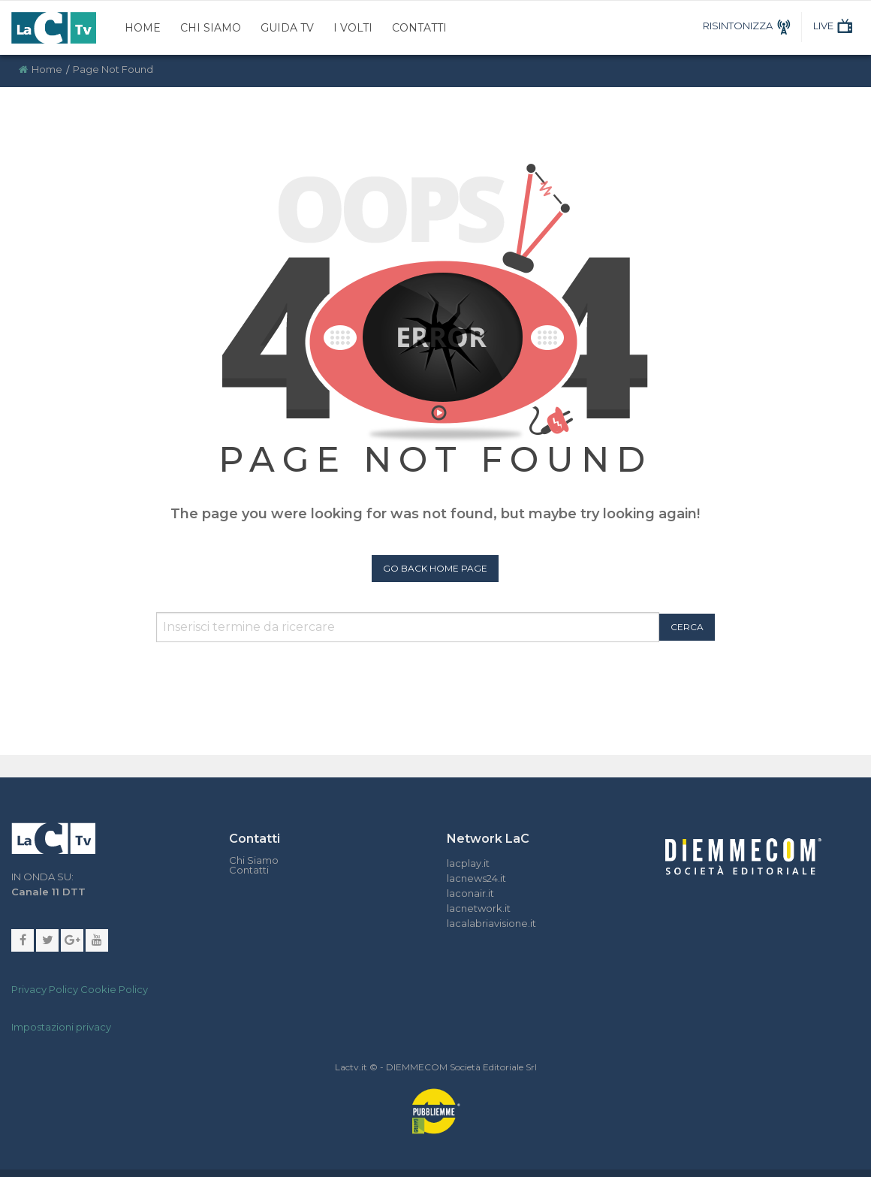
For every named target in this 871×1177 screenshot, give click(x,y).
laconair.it (470, 893)
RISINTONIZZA (749, 26)
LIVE (834, 26)
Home (143, 28)
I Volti (352, 28)
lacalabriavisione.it (491, 923)
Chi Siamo (210, 28)
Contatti (419, 28)
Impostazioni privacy (61, 1027)
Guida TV (287, 28)
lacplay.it (468, 863)
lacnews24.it (476, 878)
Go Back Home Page (435, 568)
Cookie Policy (114, 989)
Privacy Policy (44, 989)
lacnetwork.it (479, 908)
